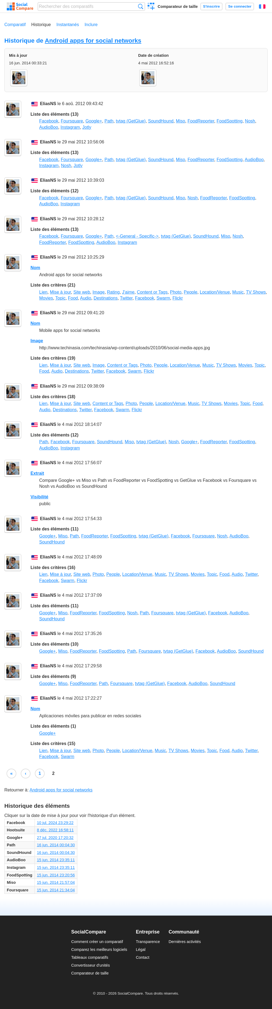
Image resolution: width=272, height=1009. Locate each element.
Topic (60, 298)
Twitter (126, 298)
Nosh (250, 121)
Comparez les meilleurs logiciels (99, 949)
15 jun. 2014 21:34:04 (56, 890)
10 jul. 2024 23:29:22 (55, 823)
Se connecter (239, 6)
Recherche (140, 6)
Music (238, 292)
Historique (41, 24)
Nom (35, 267)
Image (99, 292)
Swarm (163, 298)
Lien (43, 292)
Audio (85, 298)
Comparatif (15, 24)
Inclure (90, 24)
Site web (81, 292)
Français (262, 6)
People (190, 292)
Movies (46, 298)
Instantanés (67, 24)
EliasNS (48, 103)
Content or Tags (152, 292)
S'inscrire (211, 6)
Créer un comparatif (151, 7)
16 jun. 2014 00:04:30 (56, 845)
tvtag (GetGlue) (131, 121)
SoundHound (160, 121)
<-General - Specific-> (137, 236)
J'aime (128, 292)
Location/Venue (215, 292)
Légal (140, 949)
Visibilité (39, 497)
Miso (180, 121)
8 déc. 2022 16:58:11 (55, 830)
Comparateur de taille (178, 6)
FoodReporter (201, 121)
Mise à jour (60, 292)
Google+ (93, 121)
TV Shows (256, 292)
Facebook (48, 121)
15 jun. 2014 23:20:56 (56, 875)
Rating (113, 292)
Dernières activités (185, 941)
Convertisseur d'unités (90, 965)
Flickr (177, 298)
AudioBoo (48, 127)
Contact (142, 957)
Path (109, 121)
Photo (175, 292)
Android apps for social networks (93, 40)
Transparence (148, 941)
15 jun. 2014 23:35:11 (56, 860)
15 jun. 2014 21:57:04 (56, 882)
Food (73, 298)
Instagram (70, 127)
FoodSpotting (230, 121)
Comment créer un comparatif (97, 941)
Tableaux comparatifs (89, 957)
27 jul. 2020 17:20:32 (55, 837)
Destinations (106, 298)
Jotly (86, 127)
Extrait (37, 473)
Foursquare (72, 121)
